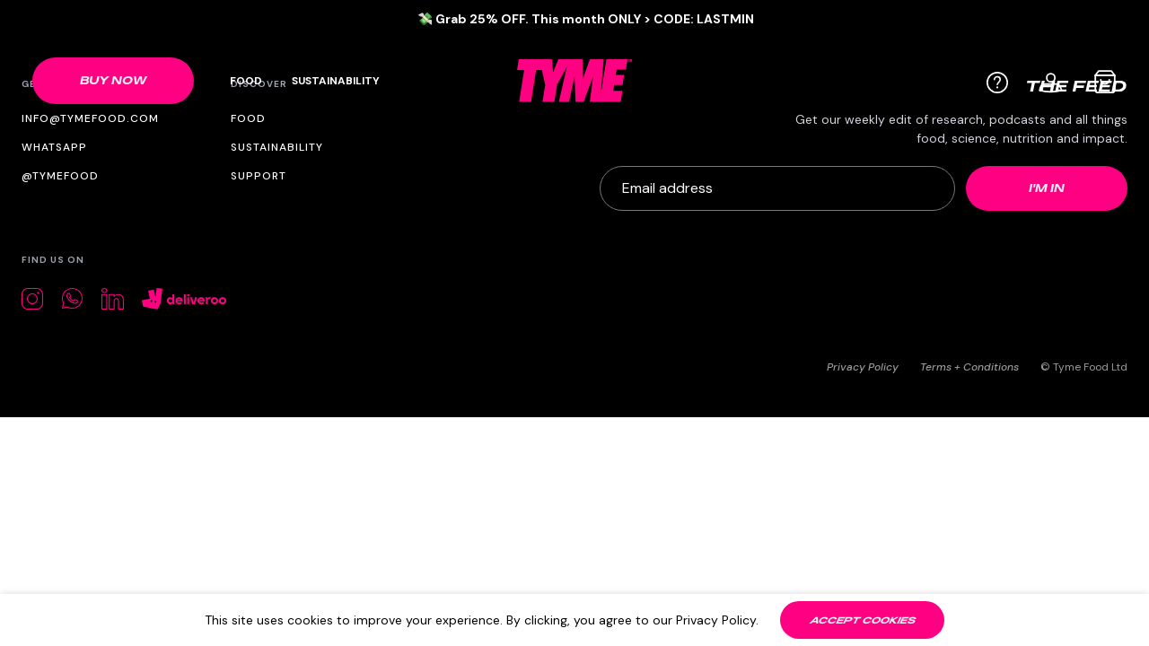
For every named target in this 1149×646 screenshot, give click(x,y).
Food (246, 81)
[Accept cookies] (862, 620)
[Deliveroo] (184, 299)
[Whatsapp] (72, 298)
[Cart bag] (1105, 81)
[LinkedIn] (112, 299)
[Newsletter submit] (1046, 188)
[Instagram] (32, 299)
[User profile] (1051, 80)
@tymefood (60, 176)
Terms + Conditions (969, 367)
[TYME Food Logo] (574, 80)
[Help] (997, 82)
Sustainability (336, 81)
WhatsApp (54, 147)
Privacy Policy (863, 367)
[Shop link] (113, 80)
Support (258, 176)
